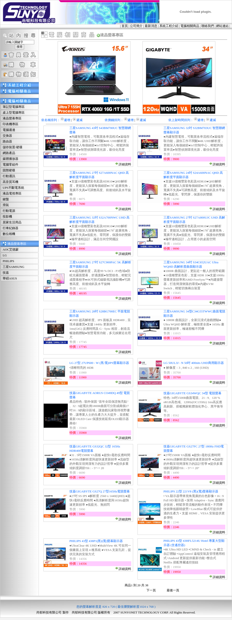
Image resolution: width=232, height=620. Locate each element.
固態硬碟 (9, 170)
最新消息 (151, 26)
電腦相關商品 (189, 26)
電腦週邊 (9, 130)
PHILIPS (8, 261)
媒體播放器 (10, 159)
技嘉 (6, 272)
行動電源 (9, 211)
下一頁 (151, 590)
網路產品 (9, 153)
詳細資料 (123, 164)
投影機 (7, 216)
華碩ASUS (10, 278)
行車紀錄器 (10, 228)
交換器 (7, 135)
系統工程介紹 (168, 26)
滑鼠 (6, 205)
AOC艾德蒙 (11, 249)
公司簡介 (136, 26)
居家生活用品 (12, 222)
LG (5, 255)
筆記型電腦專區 (14, 107)
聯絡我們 (207, 26)
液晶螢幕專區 (12, 118)
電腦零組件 (10, 164)
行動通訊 (9, 176)
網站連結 (222, 26)
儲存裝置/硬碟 (12, 147)
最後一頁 (173, 590)
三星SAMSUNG (13, 267)
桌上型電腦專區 (14, 112)
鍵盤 (6, 199)
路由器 (7, 141)
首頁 (125, 26)
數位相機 (9, 234)
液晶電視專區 (12, 193)
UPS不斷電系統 (13, 187)
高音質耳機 (10, 182)
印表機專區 (10, 124)
